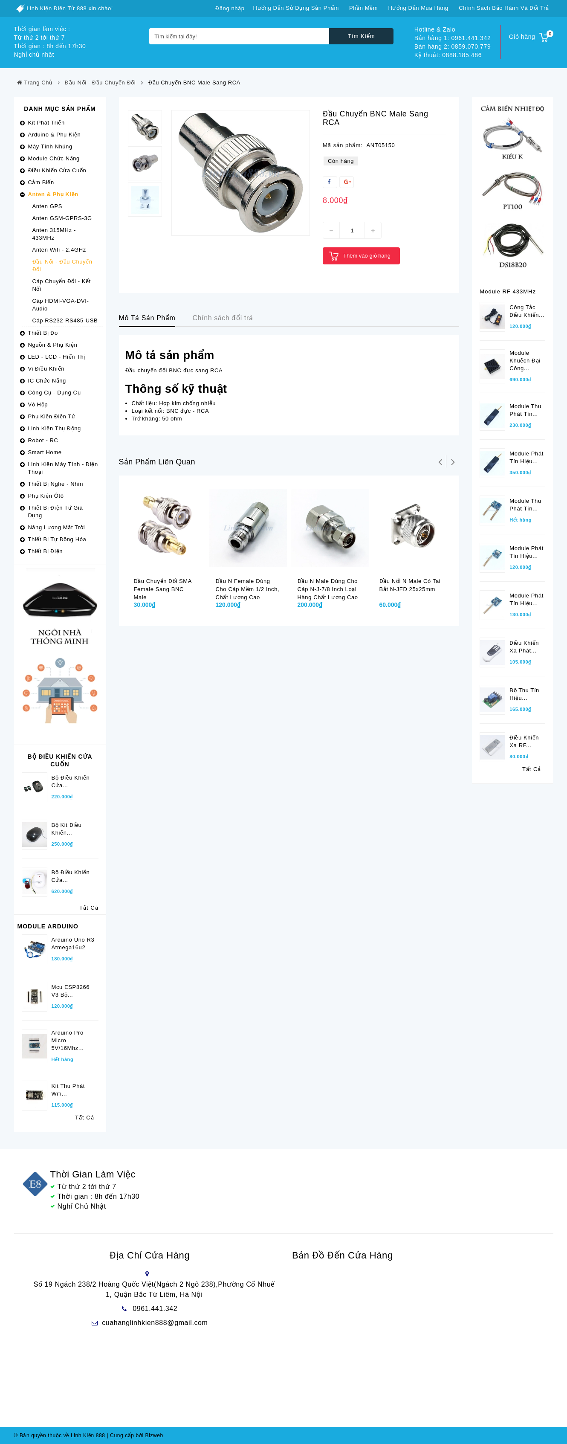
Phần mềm (363, 8)
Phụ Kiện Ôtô (46, 496)
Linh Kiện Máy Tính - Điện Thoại (63, 468)
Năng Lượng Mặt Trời (56, 527)
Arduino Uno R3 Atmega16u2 (73, 944)
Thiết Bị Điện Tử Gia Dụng (55, 512)
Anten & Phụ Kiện (53, 194)
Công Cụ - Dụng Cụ (54, 392)
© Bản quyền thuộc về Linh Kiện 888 (59, 1435)
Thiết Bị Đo (43, 333)
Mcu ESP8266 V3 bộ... (71, 991)
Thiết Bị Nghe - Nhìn (56, 484)
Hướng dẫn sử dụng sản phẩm (296, 8)
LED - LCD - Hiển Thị (56, 357)
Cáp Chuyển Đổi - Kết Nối (61, 285)
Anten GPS (47, 206)
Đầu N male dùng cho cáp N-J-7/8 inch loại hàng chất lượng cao (328, 589)
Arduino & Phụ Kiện (54, 134)
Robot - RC (43, 440)
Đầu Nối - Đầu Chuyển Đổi (62, 265)
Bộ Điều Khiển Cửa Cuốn (59, 760)
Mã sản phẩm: (343, 145)
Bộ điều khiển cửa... (71, 876)
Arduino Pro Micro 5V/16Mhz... (68, 1040)
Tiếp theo (452, 461)
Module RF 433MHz (508, 291)
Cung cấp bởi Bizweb (135, 1435)
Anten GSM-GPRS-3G (62, 218)
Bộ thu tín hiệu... (524, 694)
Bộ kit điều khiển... (67, 829)
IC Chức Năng (47, 380)
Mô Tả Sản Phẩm (147, 318)
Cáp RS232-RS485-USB (65, 320)
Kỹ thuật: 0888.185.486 (448, 55)
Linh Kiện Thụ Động (54, 428)
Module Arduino (47, 926)
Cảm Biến (41, 182)
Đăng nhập (229, 8)
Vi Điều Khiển (46, 368)
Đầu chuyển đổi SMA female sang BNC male (163, 589)
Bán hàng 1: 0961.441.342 (452, 38)
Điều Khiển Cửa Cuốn (57, 170)
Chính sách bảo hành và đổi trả (504, 8)
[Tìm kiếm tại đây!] (239, 36)
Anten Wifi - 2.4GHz (59, 249)
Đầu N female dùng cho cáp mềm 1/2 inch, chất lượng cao (248, 589)
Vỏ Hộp (38, 404)
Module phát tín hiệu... (526, 457)
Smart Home (45, 452)
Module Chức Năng (54, 158)
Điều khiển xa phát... (524, 647)
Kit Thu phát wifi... (68, 1090)
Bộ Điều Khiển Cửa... (71, 781)
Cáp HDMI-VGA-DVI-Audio (60, 305)
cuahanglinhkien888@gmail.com (155, 1322)
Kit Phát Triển (46, 122)
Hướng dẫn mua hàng (418, 8)
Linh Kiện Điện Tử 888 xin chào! (70, 8)
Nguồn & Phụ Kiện (53, 345)
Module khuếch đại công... (524, 360)
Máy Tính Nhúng (50, 146)
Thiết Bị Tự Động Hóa (57, 539)
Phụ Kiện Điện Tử (51, 416)
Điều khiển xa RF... (524, 741)
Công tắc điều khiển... (526, 311)
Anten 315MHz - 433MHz (54, 234)
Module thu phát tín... (525, 410)
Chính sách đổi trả (222, 318)
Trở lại (440, 461)
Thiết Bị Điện (45, 551)
